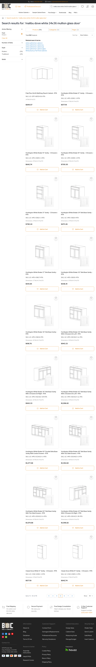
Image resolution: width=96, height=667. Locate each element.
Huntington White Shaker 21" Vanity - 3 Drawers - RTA (42, 214)
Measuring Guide (71, 636)
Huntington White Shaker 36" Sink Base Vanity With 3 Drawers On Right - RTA (41, 393)
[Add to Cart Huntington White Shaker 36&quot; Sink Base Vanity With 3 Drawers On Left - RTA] (77, 349)
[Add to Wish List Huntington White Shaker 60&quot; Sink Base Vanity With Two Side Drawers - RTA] (56, 477)
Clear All (4, 38)
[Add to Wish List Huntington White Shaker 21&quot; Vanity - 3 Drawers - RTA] (56, 178)
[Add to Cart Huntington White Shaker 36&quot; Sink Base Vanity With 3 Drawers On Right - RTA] (42, 408)
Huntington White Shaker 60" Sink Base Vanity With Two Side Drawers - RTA (41, 512)
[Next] (72, 596)
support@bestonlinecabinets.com (60, 1)
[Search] (51, 6)
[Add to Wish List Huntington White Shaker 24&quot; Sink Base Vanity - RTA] (91, 178)
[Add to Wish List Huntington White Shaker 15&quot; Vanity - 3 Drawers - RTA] (56, 119)
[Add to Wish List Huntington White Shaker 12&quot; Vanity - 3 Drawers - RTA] (91, 59)
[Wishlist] (82, 6)
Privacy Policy (46, 655)
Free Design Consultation (62, 607)
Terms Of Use (27, 639)
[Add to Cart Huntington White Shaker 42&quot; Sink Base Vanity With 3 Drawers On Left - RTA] (77, 408)
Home (3, 18)
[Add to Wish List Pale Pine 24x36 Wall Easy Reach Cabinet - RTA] (56, 59)
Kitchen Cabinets (24, 12)
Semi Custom (89, 632)
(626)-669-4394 (12, 652)
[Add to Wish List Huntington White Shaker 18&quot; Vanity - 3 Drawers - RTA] (91, 119)
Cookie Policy (46, 651)
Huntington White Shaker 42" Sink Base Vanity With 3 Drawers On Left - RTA (76, 393)
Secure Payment (36, 607)
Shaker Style (89, 628)
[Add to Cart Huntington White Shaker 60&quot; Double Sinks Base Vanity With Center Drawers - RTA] (42, 468)
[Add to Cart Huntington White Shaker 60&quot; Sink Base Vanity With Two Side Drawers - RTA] (42, 528)
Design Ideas (70, 628)
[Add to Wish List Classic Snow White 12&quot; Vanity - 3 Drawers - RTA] (56, 537)
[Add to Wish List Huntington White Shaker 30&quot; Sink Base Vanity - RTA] (91, 238)
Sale (18, 7)
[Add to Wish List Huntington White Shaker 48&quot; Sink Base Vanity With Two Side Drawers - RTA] (91, 417)
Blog (70, 12)
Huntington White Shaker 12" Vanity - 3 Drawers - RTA (77, 94)
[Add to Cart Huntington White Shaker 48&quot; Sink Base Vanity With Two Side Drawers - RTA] (77, 468)
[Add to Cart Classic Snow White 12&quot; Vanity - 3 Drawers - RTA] (42, 586)
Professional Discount (32, 7)
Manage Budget (71, 639)
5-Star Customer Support (87, 607)
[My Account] (87, 6)
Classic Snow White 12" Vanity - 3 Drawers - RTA (41, 571)
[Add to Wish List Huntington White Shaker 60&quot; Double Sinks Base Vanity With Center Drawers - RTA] (56, 417)
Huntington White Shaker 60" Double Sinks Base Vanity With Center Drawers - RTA (41, 453)
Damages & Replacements (50, 632)
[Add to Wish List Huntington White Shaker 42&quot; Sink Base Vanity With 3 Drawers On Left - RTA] (91, 358)
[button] (12, 29)
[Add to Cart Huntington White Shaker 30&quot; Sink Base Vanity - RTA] (77, 289)
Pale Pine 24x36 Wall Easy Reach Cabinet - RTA (41, 93)
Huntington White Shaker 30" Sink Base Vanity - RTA (77, 273)
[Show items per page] (91, 596)
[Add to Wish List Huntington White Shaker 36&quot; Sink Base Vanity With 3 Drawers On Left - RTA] (91, 298)
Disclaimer (26, 636)
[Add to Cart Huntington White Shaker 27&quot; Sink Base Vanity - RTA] (42, 289)
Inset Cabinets (89, 639)
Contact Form (46, 628)
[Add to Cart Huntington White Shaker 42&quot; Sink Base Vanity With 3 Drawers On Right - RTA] (77, 528)
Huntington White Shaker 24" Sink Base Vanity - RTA (76, 214)
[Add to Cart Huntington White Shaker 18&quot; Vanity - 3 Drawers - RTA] (77, 169)
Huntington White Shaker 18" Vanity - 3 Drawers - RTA (77, 154)
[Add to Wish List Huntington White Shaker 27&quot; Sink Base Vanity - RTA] (56, 238)
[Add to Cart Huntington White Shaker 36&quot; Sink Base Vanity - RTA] (42, 349)
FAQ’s (75, 12)
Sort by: (83, 35)
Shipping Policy (47, 662)
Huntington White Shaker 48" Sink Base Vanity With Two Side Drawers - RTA (76, 453)
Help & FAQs (27, 657)
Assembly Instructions (27, 652)
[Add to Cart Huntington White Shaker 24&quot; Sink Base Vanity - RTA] (77, 229)
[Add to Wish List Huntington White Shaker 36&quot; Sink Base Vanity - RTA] (56, 298)
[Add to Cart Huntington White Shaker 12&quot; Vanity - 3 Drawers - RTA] (77, 110)
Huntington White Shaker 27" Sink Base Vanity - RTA (41, 273)
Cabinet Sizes (70, 632)
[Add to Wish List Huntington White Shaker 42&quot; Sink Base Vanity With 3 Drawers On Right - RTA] (91, 477)
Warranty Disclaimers (49, 639)
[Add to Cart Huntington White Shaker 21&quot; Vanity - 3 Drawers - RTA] (42, 229)
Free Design (51, 12)
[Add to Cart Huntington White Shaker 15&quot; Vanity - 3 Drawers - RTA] (42, 169)
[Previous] (49, 596)
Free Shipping (11, 607)
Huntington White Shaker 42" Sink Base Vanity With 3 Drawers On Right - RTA (76, 512)
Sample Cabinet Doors (39, 12)
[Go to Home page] (6, 6)
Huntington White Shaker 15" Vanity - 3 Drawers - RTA (42, 154)
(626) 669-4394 (38, 1)
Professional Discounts (49, 636)
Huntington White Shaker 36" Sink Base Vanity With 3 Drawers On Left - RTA (76, 333)
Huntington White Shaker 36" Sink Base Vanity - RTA (41, 333)
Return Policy (46, 658)
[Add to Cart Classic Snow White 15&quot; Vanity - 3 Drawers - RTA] (77, 586)
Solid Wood (88, 636)
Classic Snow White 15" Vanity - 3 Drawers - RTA (76, 571)
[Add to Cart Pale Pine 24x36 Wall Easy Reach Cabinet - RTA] (42, 110)
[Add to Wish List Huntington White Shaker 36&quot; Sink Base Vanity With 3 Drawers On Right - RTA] (56, 358)
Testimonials (62, 12)
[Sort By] (86, 35)
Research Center (28, 660)
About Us (26, 628)
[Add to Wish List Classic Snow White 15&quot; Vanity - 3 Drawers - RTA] (91, 537)
